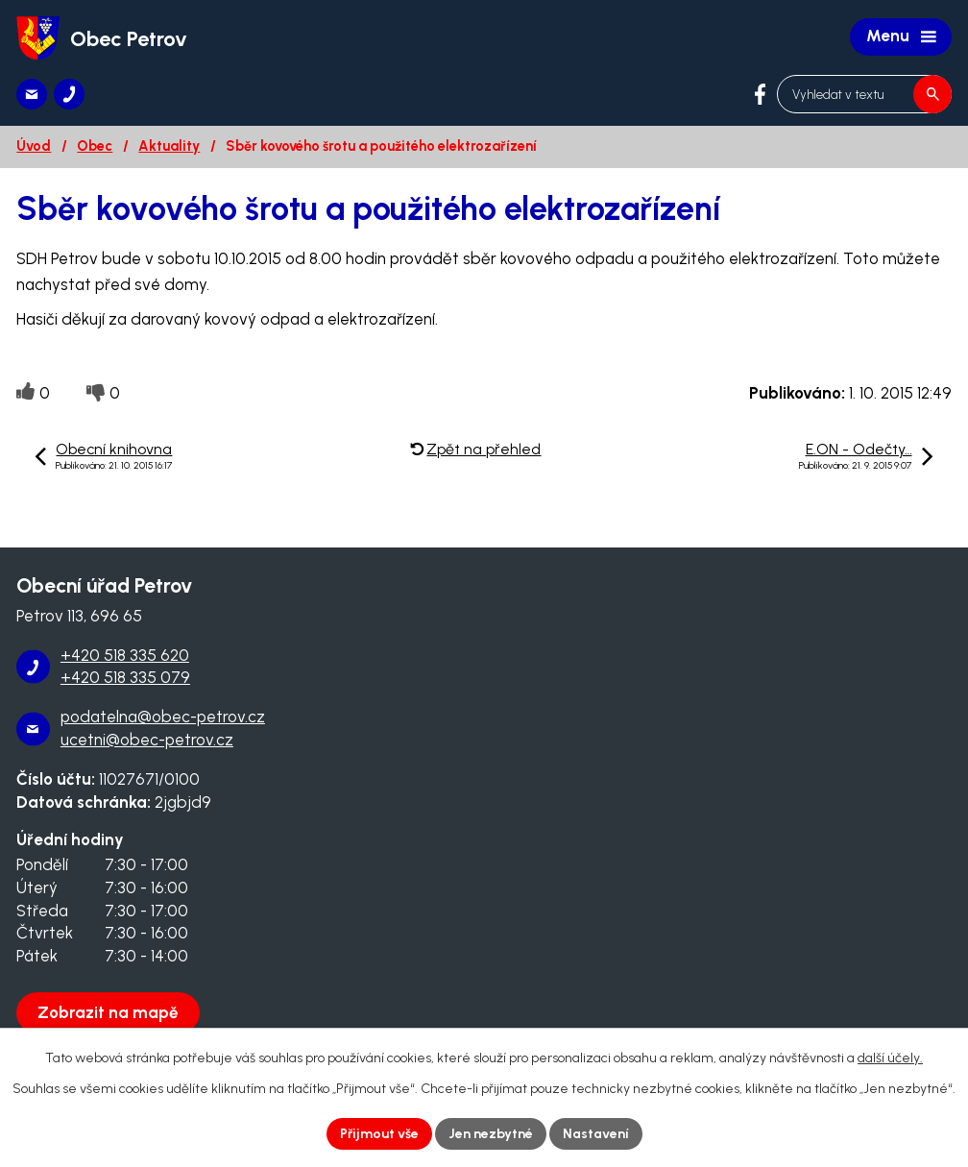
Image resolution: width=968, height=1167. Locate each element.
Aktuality (169, 146)
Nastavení (596, 1134)
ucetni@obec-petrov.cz (146, 739)
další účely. (890, 1058)
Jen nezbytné (490, 1134)
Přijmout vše (379, 1134)
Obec (94, 146)
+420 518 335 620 (124, 655)
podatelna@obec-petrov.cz (162, 716)
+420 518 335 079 (125, 677)
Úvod (33, 146)
